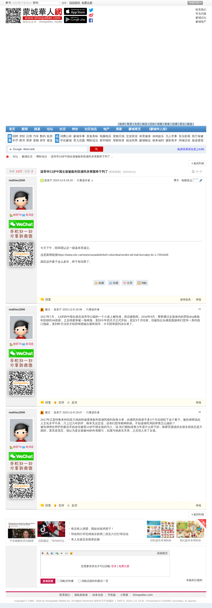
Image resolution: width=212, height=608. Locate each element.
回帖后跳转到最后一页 (93, 580)
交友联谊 (132, 136)
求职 (22, 136)
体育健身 (145, 136)
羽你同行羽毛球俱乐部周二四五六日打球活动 (99, 534)
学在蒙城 (66, 140)
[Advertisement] (156, 65)
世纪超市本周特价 (190, 531)
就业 (144, 123)
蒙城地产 (201, 21)
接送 (189, 123)
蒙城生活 (27, 156)
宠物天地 (118, 136)
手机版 (112, 594)
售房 (129, 123)
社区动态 (91, 129)
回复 (48, 299)
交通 (174, 123)
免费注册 (124, 566)
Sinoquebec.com (143, 594)
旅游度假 (197, 140)
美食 (167, 123)
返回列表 (198, 163)
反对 (74, 402)
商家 (119, 129)
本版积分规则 (194, 580)
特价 (75, 129)
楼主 (176, 180)
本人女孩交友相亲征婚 (85, 539)
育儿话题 (79, 140)
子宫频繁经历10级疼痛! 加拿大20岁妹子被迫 (22, 531)
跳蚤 (37, 129)
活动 (152, 123)
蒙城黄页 (135, 129)
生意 (137, 123)
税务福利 (158, 140)
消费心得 (66, 136)
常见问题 (201, 13)
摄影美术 (171, 140)
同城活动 (184, 140)
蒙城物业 (145, 140)
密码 (35, 2)
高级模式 (162, 553)
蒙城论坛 (201, 17)
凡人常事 (171, 136)
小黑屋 (124, 594)
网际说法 (92, 140)
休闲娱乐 (158, 136)
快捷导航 (194, 2)
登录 (114, 566)
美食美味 (92, 136)
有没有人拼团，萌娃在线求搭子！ (92, 528)
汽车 (36, 136)
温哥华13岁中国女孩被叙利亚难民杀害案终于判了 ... (82, 156)
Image (52, 553)
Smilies (71, 553)
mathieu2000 (17, 180)
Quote (62, 553)
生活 (62, 129)
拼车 (43, 140)
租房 (122, 123)
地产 (106, 129)
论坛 (50, 129)
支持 (61, 402)
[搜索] (47, 149)
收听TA (17, 214)
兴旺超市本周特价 (161, 531)
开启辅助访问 (205, 2)
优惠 (159, 123)
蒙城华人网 (7, 156)
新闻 (25, 129)
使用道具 (185, 299)
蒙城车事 (79, 136)
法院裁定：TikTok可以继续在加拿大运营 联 (51, 531)
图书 (22, 140)
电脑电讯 (105, 136)
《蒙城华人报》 (158, 129)
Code (66, 553)
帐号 (8, 2)
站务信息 (97, 594)
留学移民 (105, 140)
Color (47, 553)
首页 (12, 129)
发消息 (30, 214)
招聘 (15, 136)
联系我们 (201, 9)
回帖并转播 (65, 580)
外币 (15, 140)
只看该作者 (83, 180)
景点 (182, 123)
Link (57, 553)
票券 (29, 140)
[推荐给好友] (129, 172)
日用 (29, 136)
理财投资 (118, 140)
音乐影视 (184, 136)
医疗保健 (197, 136)
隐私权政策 (81, 594)
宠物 (36, 140)
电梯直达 (186, 180)
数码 (43, 136)
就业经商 (132, 140)
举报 (198, 299)
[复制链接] (115, 171)
